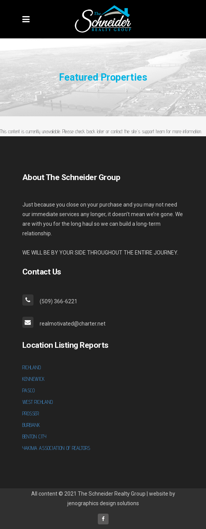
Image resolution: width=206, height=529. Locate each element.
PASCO (28, 390)
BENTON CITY (34, 436)
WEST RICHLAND (37, 402)
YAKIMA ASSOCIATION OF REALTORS (56, 448)
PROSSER (30, 413)
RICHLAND (31, 367)
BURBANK (31, 425)
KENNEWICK (33, 379)
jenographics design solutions (103, 503)
